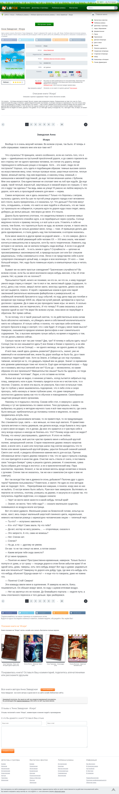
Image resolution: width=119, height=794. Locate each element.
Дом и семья (98, 42)
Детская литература (100, 39)
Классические (5, 773)
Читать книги (25, 8)
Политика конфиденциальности (96, 780)
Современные (62, 773)
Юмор (96, 56)
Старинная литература (101, 54)
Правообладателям (92, 777)
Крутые (3, 775)
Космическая (34, 770)
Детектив (4, 766)
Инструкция (73, 88)
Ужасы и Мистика (35, 777)
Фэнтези (32, 780)
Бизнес (96, 45)
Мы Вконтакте (78, 40)
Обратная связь (91, 782)
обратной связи (59, 791)
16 (62, 124)
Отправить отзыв (8, 751)
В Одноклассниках (62, 40)
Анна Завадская (49, 50)
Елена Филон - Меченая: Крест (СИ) (33, 664)
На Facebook (8, 40)
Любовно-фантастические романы (54, 59)
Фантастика (73, 8)
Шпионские (4, 780)
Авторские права (44, 24)
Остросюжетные (63, 770)
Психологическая (35, 775)
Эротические (62, 775)
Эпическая (33, 782)
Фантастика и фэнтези (100, 20)
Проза (96, 34)
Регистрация (112, 2)
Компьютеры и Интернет (101, 59)
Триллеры (4, 777)
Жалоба (38, 83)
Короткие (61, 766)
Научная (32, 773)
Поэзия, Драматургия (100, 62)
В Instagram (43, 40)
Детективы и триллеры (40, 8)
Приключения (98, 37)
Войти (102, 2)
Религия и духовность (100, 48)
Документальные (99, 31)
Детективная (34, 768)
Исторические (5, 770)
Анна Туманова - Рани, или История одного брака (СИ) (11, 664)
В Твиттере (26, 40)
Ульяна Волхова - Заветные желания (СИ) (78, 664)
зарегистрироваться (23, 701)
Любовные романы (59, 8)
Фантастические (63, 768)
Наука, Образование (100, 28)
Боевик (3, 763)
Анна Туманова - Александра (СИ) (55, 664)
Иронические (5, 768)
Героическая (34, 766)
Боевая (32, 763)
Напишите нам (48, 85)
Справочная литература (101, 51)
